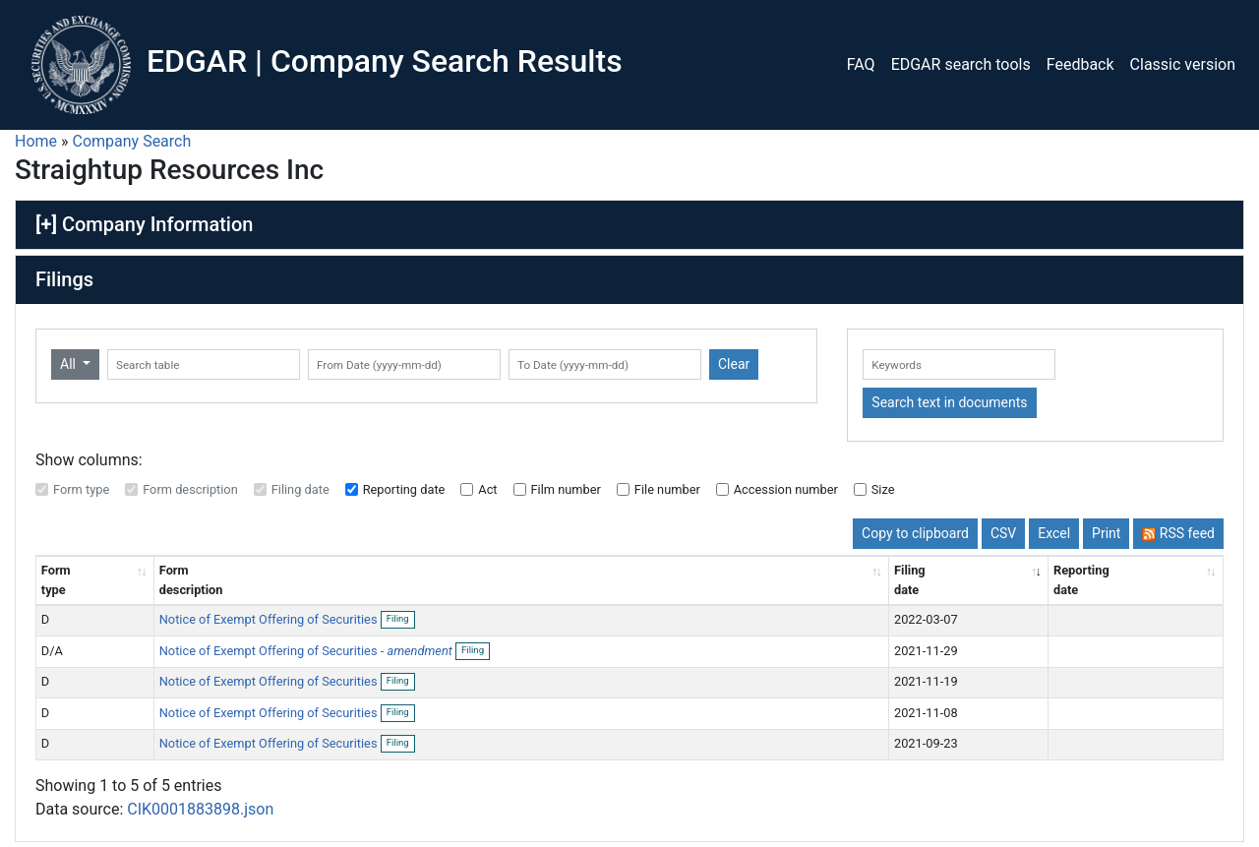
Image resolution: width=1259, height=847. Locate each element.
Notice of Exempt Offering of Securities (270, 619)
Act (487, 489)
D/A (52, 650)
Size (883, 489)
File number (667, 489)
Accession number (786, 489)
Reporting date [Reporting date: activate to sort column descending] (1081, 579)
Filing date (300, 489)
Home (36, 141)
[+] (46, 224)
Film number (566, 489)
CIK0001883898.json (200, 809)
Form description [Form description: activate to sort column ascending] (191, 579)
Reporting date (404, 489)
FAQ (861, 64)
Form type (81, 489)
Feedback (1080, 64)
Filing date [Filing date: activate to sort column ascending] (910, 579)
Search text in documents (949, 402)
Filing (401, 620)
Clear (733, 364)
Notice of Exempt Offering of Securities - (305, 650)
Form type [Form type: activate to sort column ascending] (56, 579)
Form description (190, 489)
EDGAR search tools (961, 64)
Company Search (132, 141)
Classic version (1182, 64)
